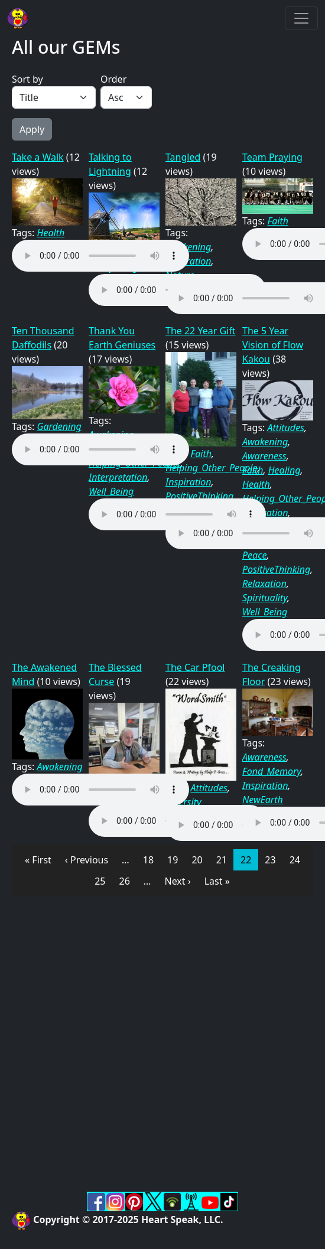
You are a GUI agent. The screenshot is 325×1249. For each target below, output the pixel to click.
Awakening (265, 441)
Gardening (59, 426)
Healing (284, 470)
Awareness (264, 455)
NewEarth (262, 799)
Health (51, 232)
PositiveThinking (199, 496)
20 (200, 859)
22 (249, 859)
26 (128, 880)
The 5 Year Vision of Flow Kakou (272, 345)
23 (273, 859)
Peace (254, 555)
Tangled (182, 157)
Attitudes (286, 427)
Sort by (27, 79)
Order (113, 79)
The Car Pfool (195, 667)
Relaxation (264, 583)
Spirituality (264, 597)
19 (176, 859)
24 (298, 859)
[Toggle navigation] (301, 18)
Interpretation (118, 477)
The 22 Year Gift (200, 330)
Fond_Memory (271, 771)
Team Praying (272, 157)
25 (103, 880)
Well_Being (111, 491)
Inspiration (188, 481)
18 (151, 859)
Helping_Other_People (211, 467)
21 (225, 859)
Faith (278, 220)
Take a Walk (38, 157)
